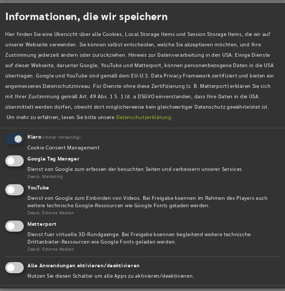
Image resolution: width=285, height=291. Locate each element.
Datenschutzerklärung (143, 117)
